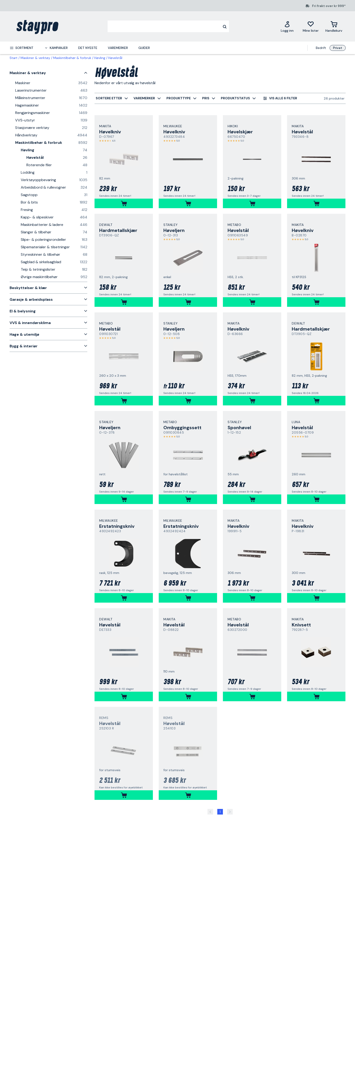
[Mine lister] (311, 26)
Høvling (99, 58)
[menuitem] (21, 48)
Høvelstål (115, 58)
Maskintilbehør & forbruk (72, 58)
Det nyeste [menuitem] (87, 48)
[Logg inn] (287, 26)
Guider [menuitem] (144, 48)
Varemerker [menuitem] (118, 48)
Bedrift (321, 48)
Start (14, 58)
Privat (337, 48)
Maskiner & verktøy (35, 58)
